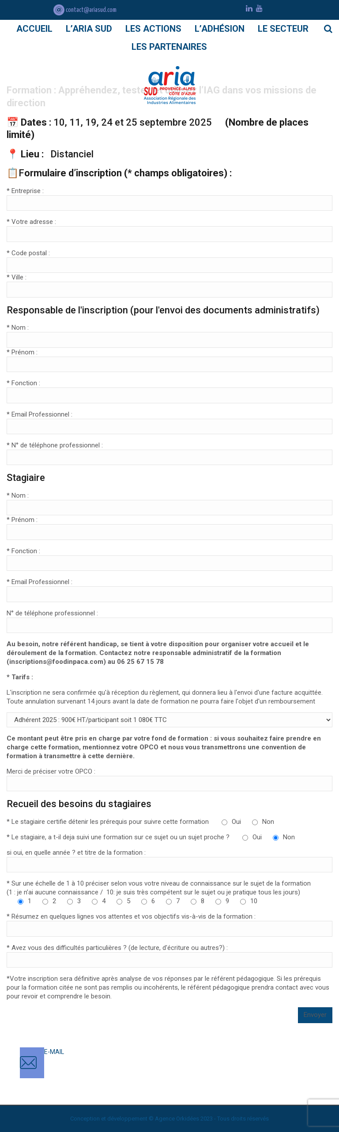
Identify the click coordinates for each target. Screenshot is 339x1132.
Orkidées (187, 1118)
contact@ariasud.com (85, 10)
